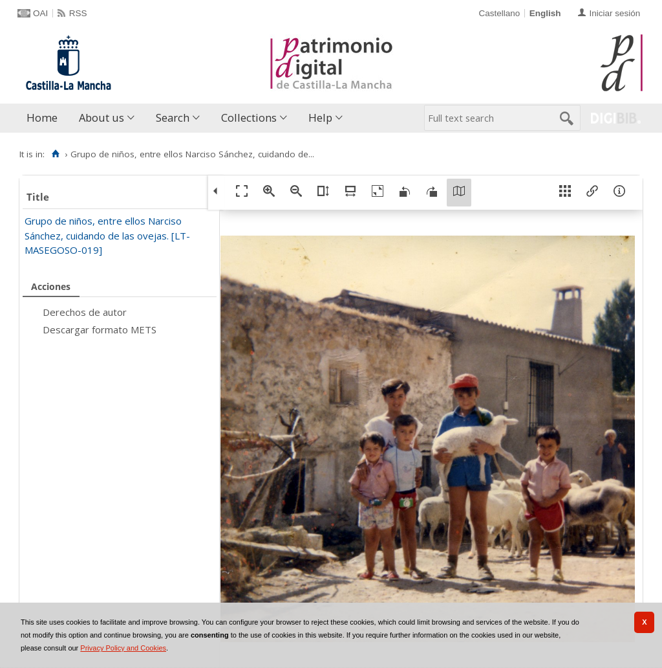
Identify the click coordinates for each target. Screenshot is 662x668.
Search (172, 117)
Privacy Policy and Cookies (123, 648)
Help (320, 117)
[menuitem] (45, 118)
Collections (249, 117)
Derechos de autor (85, 312)
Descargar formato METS (99, 329)
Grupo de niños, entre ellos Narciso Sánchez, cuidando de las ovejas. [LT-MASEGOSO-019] (107, 235)
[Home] (55, 154)
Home (42, 117)
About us (101, 117)
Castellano (499, 13)
